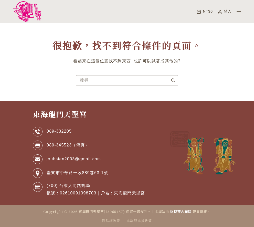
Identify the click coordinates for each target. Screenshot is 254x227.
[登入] (224, 11)
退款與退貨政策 (139, 221)
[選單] (239, 11)
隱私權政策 (111, 221)
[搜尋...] (122, 80)
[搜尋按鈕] (173, 80)
